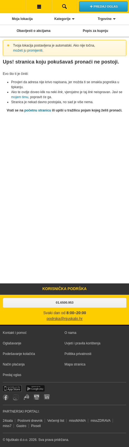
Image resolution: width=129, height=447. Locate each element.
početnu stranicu (37, 110)
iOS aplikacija (12, 388)
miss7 (7, 426)
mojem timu (19, 97)
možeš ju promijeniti (27, 50)
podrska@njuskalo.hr (65, 319)
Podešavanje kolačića (19, 354)
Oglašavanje (12, 343)
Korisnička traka (39, 6)
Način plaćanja (14, 364)
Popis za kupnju (95, 31)
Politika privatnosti (78, 354)
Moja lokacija (22, 19)
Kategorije (62, 19)
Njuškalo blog (26, 397)
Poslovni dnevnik (29, 421)
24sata (8, 421)
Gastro (21, 426)
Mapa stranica (75, 364)
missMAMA (77, 421)
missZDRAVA (101, 421)
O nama (71, 333)
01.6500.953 (65, 302)
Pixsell (36, 426)
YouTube (36, 397)
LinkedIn (47, 397)
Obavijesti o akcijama (33, 31)
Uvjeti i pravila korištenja (82, 343)
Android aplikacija (35, 388)
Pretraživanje (64, 6)
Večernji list (55, 421)
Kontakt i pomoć (15, 333)
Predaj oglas (12, 375)
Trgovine (105, 19)
